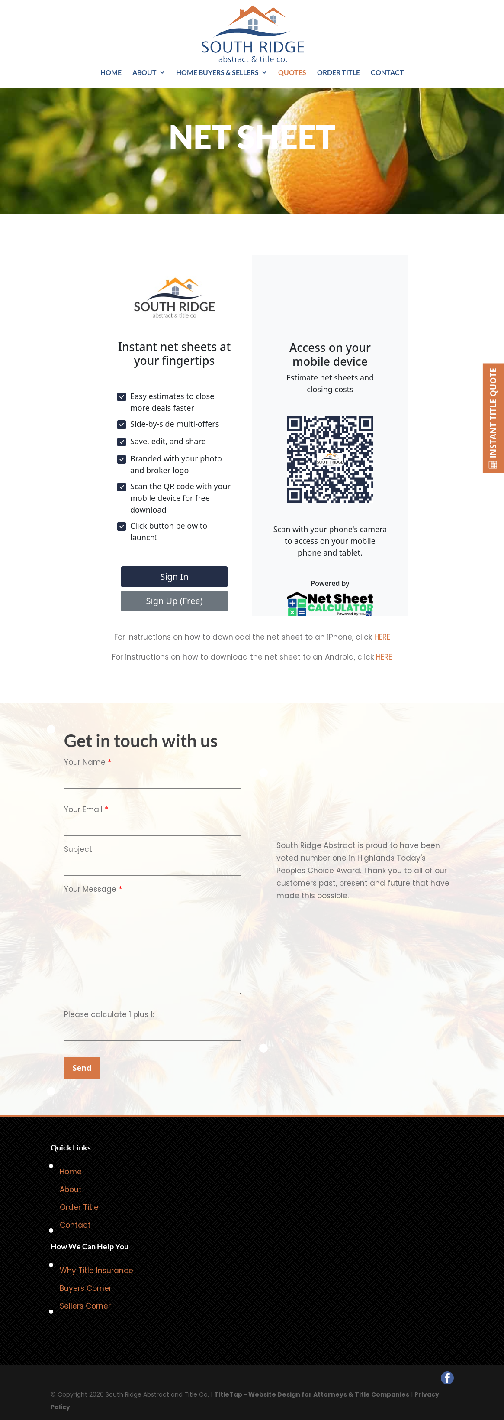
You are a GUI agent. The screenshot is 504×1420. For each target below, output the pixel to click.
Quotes (292, 72)
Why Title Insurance (96, 1270)
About (144, 72)
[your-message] (152, 946)
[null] (82, 1068)
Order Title (338, 72)
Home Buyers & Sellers (217, 72)
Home (111, 72)
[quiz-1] (152, 1031)
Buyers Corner (86, 1288)
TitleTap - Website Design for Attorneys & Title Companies (311, 1394)
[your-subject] (152, 866)
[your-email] (152, 826)
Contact (387, 72)
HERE (382, 637)
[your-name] (152, 779)
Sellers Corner (85, 1306)
